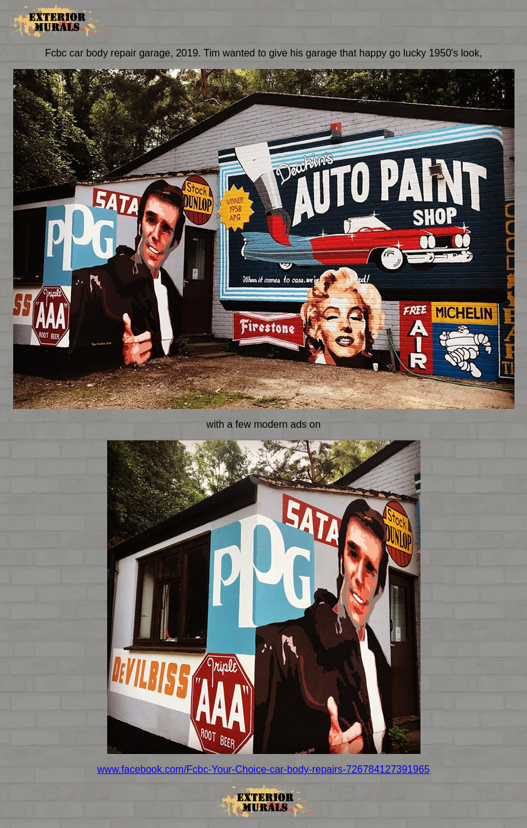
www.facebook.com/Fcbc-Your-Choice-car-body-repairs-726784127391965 (263, 769)
